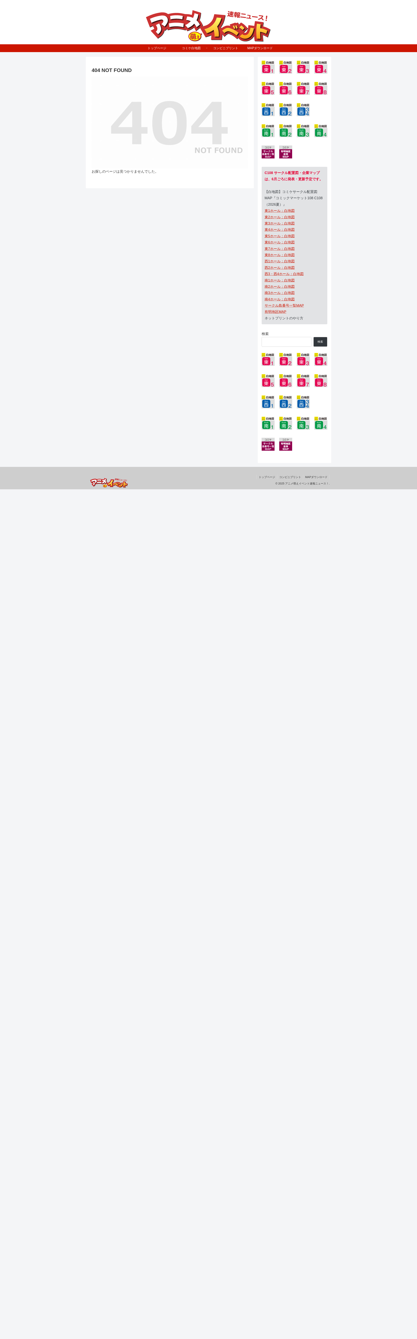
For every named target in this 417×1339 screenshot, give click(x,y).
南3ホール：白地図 (280, 293)
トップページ (267, 477)
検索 (265, 334)
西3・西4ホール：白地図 (284, 274)
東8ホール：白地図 (280, 255)
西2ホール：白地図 (280, 268)
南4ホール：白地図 (280, 299)
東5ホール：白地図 (280, 236)
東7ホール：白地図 (280, 249)
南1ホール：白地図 (280, 280)
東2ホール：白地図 (280, 217)
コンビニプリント (290, 477)
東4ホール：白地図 (280, 230)
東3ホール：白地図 (280, 223)
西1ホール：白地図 (280, 261)
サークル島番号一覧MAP (284, 305)
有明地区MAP (275, 312)
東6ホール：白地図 (280, 242)
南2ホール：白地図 (280, 287)
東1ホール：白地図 (280, 211)
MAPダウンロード (316, 477)
